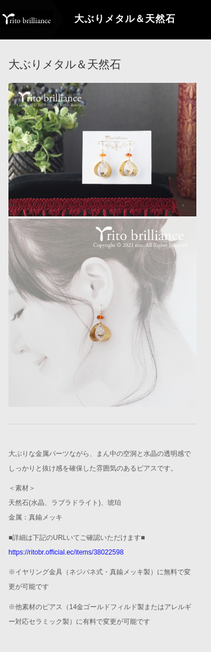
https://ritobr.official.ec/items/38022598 (66, 552)
